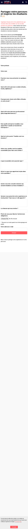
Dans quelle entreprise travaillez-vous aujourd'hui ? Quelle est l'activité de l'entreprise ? (12, 125)
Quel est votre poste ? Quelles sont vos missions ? (12, 137)
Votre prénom (5, 65)
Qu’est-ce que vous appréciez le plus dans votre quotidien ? (13, 172)
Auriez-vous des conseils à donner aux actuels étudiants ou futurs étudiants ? (12, 184)
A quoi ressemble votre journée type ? (12, 161)
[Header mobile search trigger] (26, 2)
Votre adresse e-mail (7, 226)
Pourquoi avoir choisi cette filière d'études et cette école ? (13, 100)
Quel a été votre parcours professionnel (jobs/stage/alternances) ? (12, 112)
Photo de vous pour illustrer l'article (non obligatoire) (13, 215)
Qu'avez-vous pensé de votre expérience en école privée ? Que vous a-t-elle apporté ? (14, 197)
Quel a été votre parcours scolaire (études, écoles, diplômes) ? (13, 87)
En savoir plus (18, 521)
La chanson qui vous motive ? (9, 208)
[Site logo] (8, 2)
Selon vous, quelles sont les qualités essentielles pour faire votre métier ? (12, 149)
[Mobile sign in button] (23, 2)
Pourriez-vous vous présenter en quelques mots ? (13, 79)
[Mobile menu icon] (2, 2)
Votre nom (4, 71)
